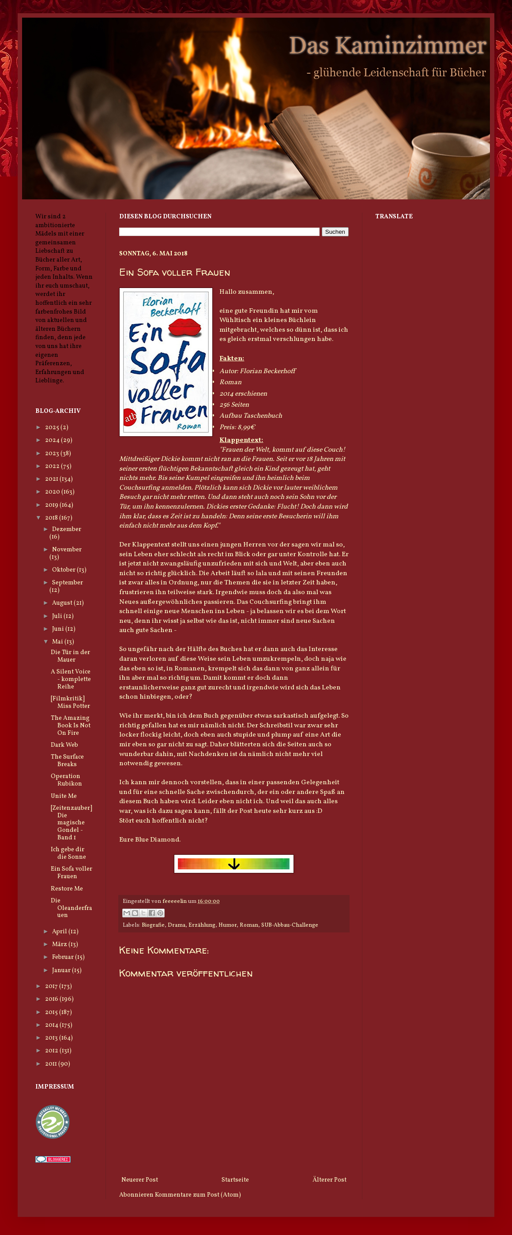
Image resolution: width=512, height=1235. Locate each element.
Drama (176, 925)
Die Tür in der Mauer (70, 656)
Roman (249, 925)
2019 (52, 505)
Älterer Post (329, 1180)
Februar (63, 957)
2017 (52, 986)
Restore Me (67, 889)
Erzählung (201, 925)
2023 (52, 453)
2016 (52, 999)
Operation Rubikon (66, 780)
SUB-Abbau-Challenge (289, 925)
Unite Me (64, 796)
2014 (52, 1025)
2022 (53, 466)
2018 (52, 518)
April (60, 932)
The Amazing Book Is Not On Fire (70, 725)
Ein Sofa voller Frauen (71, 873)
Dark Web (64, 745)
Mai (58, 642)
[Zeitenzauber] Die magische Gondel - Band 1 (71, 823)
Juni (58, 629)
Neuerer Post (139, 1180)
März (60, 944)
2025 (52, 427)
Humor (227, 925)
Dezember (66, 529)
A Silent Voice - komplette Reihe (71, 679)
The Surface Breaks (67, 761)
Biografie (153, 925)
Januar (62, 970)
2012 (52, 1051)
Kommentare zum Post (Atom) (198, 1195)
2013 (52, 1038)
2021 (52, 479)
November (67, 550)
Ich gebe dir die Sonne (68, 853)
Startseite (235, 1180)
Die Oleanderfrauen (71, 908)
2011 (51, 1064)
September (67, 583)
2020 (53, 492)
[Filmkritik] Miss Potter (70, 703)
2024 (53, 440)
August (63, 603)
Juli (58, 616)
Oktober (64, 570)
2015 (52, 1012)
